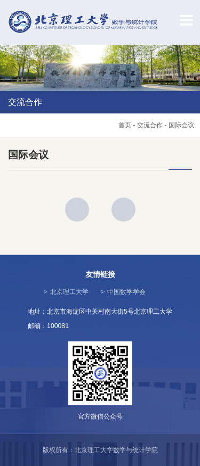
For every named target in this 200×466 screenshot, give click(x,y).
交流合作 (150, 125)
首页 (124, 125)
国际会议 (181, 125)
